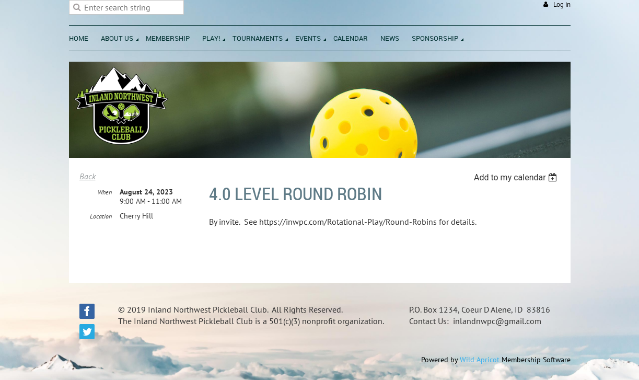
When (105, 192)
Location (101, 216)
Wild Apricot (479, 359)
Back (87, 176)
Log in (562, 4)
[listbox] (517, 177)
